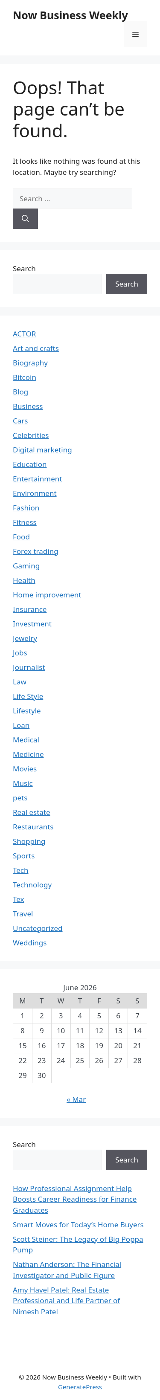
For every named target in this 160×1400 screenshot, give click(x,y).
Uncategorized (38, 928)
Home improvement (47, 595)
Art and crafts (36, 348)
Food (21, 537)
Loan (21, 725)
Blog (20, 392)
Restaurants (33, 827)
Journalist (29, 667)
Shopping (29, 841)
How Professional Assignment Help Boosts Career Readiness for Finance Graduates (75, 1199)
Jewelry (25, 638)
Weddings (30, 943)
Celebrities (31, 435)
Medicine (28, 754)
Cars (20, 421)
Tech (21, 870)
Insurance (30, 609)
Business (28, 406)
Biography (30, 363)
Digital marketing (42, 450)
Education (30, 464)
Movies (25, 769)
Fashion (26, 508)
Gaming (26, 566)
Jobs (20, 653)
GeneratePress (80, 1387)
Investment (32, 624)
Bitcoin (24, 377)
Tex (18, 899)
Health (24, 580)
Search (24, 268)
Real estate (31, 812)
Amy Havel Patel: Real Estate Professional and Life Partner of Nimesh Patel (66, 1300)
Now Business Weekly (70, 15)
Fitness (25, 522)
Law (19, 682)
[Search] (25, 219)
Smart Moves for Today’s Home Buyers (78, 1224)
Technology (32, 885)
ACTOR (24, 334)
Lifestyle (27, 711)
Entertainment (37, 479)
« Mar (76, 1099)
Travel (23, 914)
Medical (26, 740)
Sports (24, 856)
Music (23, 783)
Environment (35, 493)
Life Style (28, 696)
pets (20, 798)
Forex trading (35, 551)
